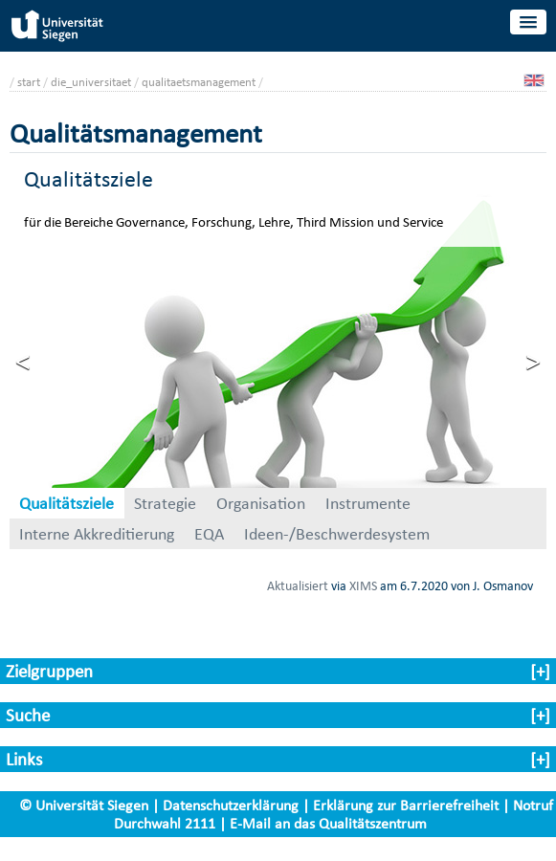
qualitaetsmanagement (199, 82)
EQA (209, 533)
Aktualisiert (297, 585)
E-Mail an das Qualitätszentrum (328, 823)
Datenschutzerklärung (231, 805)
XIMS (363, 585)
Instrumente (368, 503)
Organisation (260, 503)
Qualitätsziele (66, 503)
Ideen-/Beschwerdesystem (337, 533)
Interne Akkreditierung (96, 533)
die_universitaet (91, 82)
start (28, 82)
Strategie (165, 503)
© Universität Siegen (83, 805)
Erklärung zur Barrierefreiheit (406, 805)
